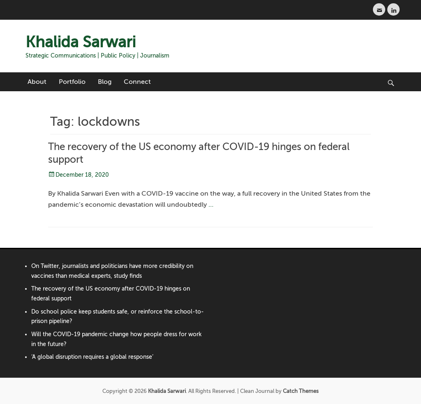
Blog (104, 81)
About (37, 81)
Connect (137, 81)
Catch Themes (301, 391)
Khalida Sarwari (80, 42)
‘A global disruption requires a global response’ (92, 357)
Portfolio (72, 81)
